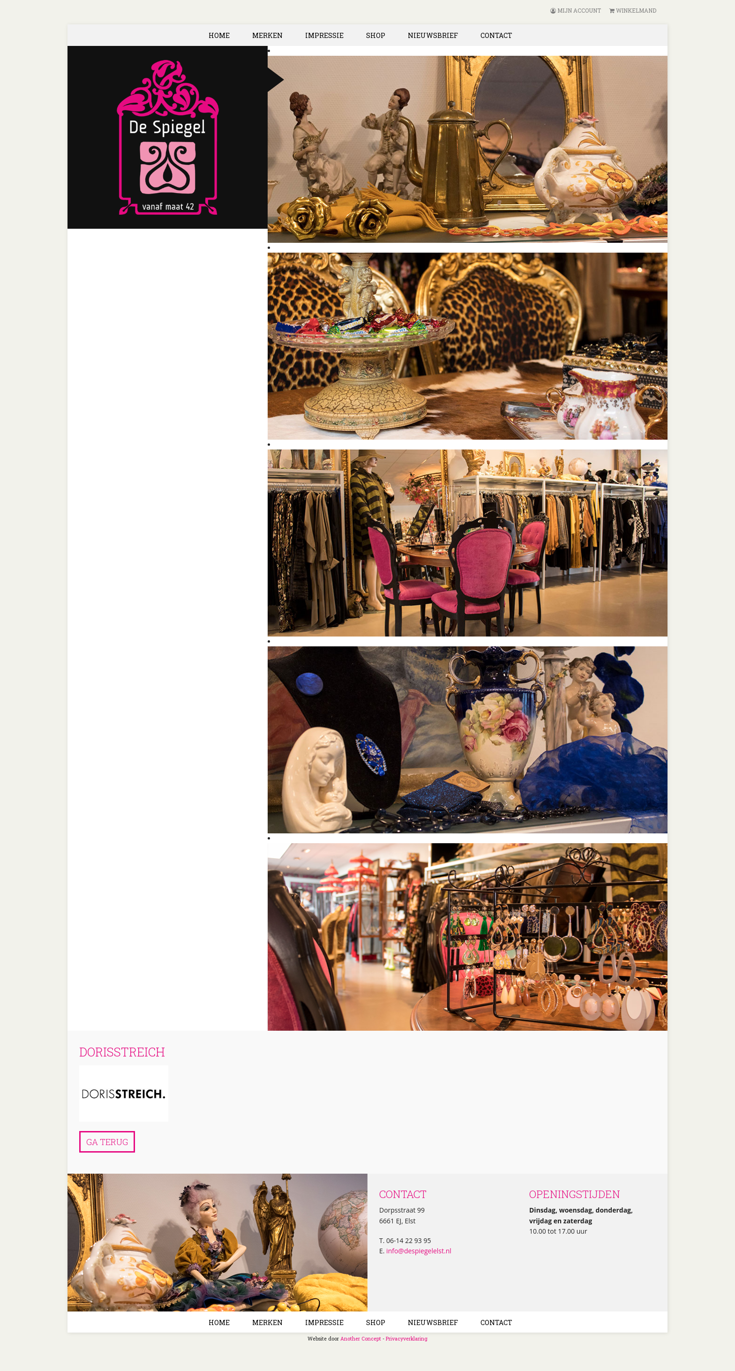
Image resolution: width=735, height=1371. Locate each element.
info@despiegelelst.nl (417, 1250)
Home (219, 35)
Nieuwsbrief (433, 35)
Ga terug (107, 1141)
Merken (267, 35)
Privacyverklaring (407, 1338)
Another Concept (360, 1338)
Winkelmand (632, 10)
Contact (496, 35)
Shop (375, 35)
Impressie (324, 35)
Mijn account (575, 10)
